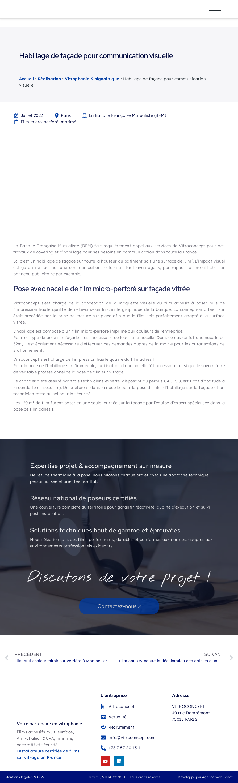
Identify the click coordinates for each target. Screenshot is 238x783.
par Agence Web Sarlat (214, 777)
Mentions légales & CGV (24, 777)
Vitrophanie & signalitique (92, 78)
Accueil (26, 78)
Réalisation (49, 78)
